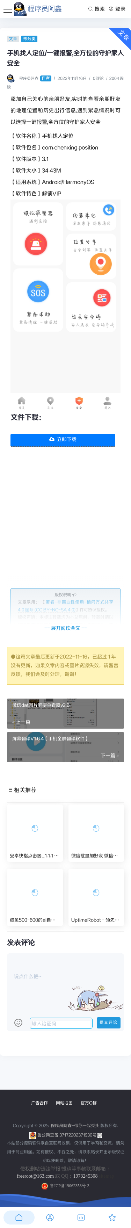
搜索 (96, 9)
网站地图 (64, 1103)
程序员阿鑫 (35, 79)
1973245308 (85, 1176)
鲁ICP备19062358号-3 (65, 1185)
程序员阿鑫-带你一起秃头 (74, 1126)
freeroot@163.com (35, 1176)
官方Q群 (89, 1103)
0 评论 (98, 79)
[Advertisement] (65, 522)
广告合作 (39, 1103)
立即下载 (63, 439)
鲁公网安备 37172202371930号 (69, 1135)
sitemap (106, 1176)
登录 (117, 9)
